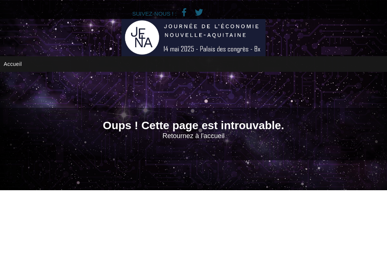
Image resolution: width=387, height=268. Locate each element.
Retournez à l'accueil (193, 136)
